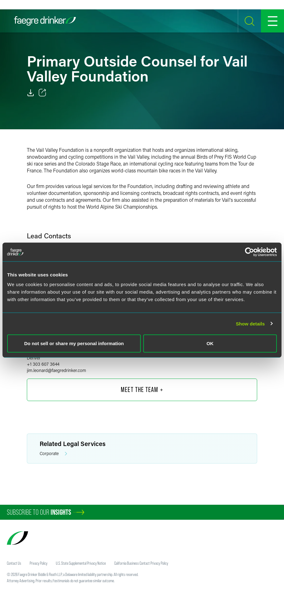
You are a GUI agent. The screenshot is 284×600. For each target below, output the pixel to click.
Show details (250, 323)
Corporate (53, 453)
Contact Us (14, 563)
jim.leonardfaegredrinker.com (56, 370)
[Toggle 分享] (42, 93)
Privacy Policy (38, 563)
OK (210, 343)
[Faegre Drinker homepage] (45, 21)
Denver (34, 358)
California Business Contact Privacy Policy (141, 563)
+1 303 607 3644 (43, 364)
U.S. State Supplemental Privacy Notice (81, 563)
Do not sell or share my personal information (74, 343)
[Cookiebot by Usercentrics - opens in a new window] (249, 251)
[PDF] (31, 93)
